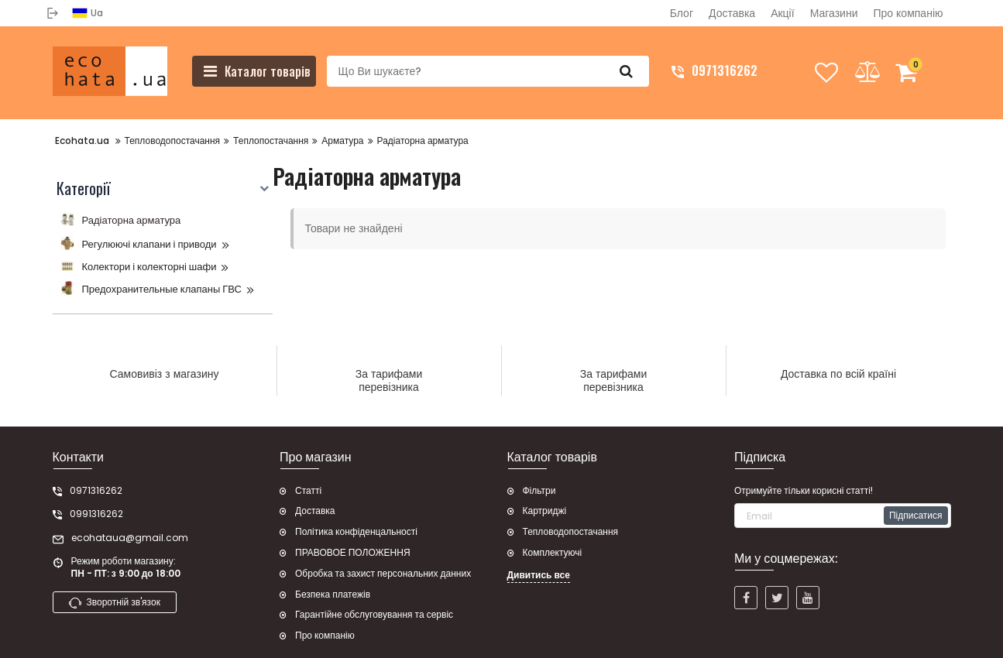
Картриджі (545, 511)
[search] (488, 71)
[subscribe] (842, 515)
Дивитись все (538, 575)
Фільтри (539, 491)
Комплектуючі (552, 553)
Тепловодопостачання (571, 532)
